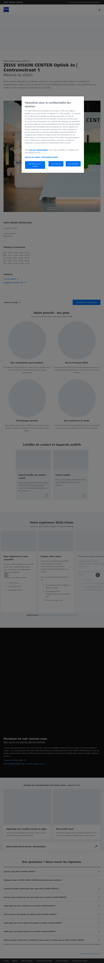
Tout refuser (56, 164)
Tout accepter (73, 164)
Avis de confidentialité (39, 150)
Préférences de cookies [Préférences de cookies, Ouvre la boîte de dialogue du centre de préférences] (35, 165)
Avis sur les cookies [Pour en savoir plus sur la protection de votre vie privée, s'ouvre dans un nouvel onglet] (33, 157)
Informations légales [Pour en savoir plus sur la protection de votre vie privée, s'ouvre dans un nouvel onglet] (50, 157)
